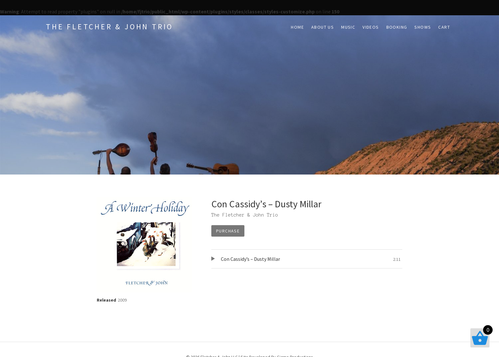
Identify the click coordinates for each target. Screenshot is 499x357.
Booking (396, 27)
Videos (370, 27)
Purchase (228, 231)
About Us (322, 27)
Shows (422, 27)
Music (348, 27)
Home (297, 27)
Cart (444, 27)
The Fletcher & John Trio (109, 27)
